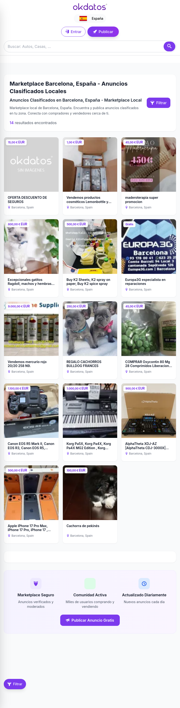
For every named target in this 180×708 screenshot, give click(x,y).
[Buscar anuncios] (90, 46)
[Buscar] (169, 46)
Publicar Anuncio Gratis (90, 620)
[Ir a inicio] (90, 6)
